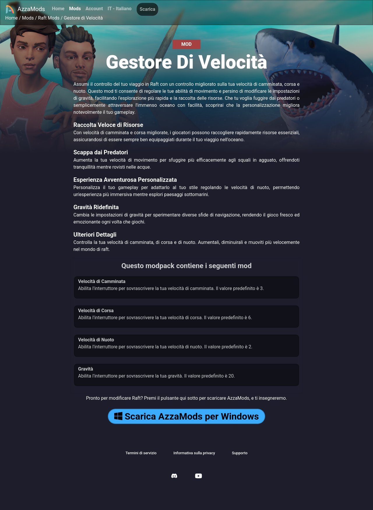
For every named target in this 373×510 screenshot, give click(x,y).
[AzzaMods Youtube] (198, 476)
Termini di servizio (141, 453)
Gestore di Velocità (83, 18)
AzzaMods (25, 9)
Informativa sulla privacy (194, 453)
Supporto (240, 453)
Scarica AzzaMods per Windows (186, 416)
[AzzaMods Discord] (174, 477)
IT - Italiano (119, 8)
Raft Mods (49, 18)
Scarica (147, 9)
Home (58, 8)
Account (94, 8)
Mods (75, 8)
